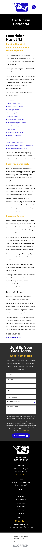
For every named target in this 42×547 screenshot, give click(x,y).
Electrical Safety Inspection (15, 119)
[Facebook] (16, 521)
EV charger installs (13, 110)
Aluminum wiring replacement (16, 123)
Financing (21, 510)
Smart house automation (15, 142)
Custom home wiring (13, 103)
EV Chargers (21, 503)
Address (9, 396)
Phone (8, 385)
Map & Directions (21, 475)
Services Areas (21, 506)
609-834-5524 (21, 459)
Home (21, 493)
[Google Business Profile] (19, 521)
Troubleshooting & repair (15, 132)
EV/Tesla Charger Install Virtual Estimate (20, 145)
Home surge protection (14, 139)
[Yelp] (26, 521)
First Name (10, 374)
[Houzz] (23, 521)
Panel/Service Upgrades (14, 126)
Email (8, 390)
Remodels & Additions (14, 136)
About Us (21, 496)
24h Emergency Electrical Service (17, 149)
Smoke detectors (12, 116)
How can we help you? (13, 406)
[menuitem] (13, 541)
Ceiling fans (11, 129)
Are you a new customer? (14, 401)
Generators (11, 100)
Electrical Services (21, 500)
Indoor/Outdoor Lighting (15, 106)
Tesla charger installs (14, 113)
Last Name (10, 379)
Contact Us (21, 513)
